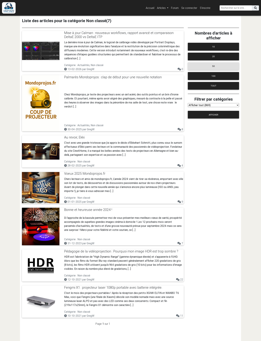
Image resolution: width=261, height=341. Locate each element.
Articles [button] (161, 8)
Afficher (213, 114)
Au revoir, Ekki (74, 137)
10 (213, 46)
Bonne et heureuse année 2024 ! (88, 210)
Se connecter (189, 8)
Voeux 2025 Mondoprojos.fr (84, 173)
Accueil (150, 8)
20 (213, 56)
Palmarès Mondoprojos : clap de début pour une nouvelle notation (113, 77)
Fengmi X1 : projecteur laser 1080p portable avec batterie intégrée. (113, 287)
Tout (213, 85)
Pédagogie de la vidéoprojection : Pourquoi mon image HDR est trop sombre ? (121, 251)
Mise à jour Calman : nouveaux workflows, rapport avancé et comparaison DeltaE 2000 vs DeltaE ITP (119, 35)
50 (213, 66)
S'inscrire (205, 8)
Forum (175, 8)
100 (213, 76)
